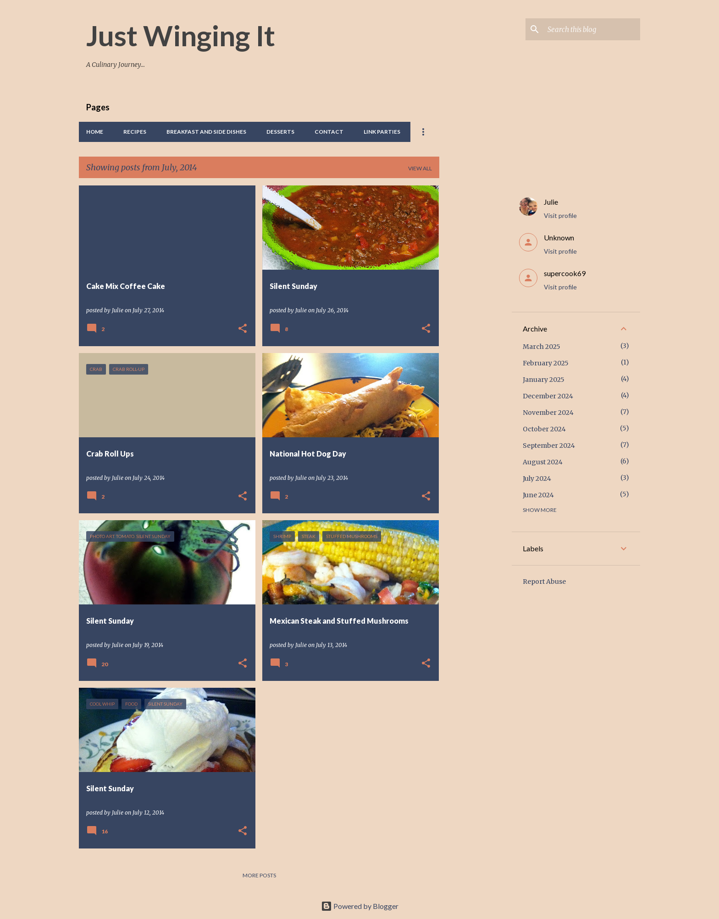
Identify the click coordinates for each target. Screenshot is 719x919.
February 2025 (546, 363)
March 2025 (541, 347)
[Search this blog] (592, 29)
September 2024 (549, 445)
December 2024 (548, 396)
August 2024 (543, 462)
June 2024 (538, 495)
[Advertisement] (475, 322)
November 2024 (548, 412)
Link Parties (382, 131)
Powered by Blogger (359, 906)
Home (94, 131)
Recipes (134, 131)
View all (420, 168)
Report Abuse (544, 581)
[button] (242, 329)
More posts (259, 875)
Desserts (280, 131)
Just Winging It (180, 35)
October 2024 (544, 429)
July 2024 (537, 478)
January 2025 (543, 379)
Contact (329, 131)
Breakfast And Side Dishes (206, 131)
